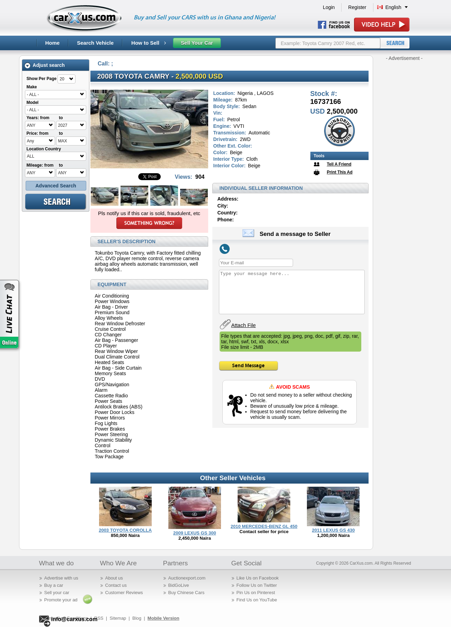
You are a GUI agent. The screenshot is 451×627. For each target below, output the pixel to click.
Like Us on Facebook (258, 578)
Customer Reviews (124, 592)
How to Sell (148, 43)
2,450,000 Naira (194, 538)
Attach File (243, 325)
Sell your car (56, 592)
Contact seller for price (264, 531)
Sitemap (117, 618)
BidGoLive (178, 585)
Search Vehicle (95, 43)
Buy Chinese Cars (186, 592)
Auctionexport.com (187, 578)
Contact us (116, 585)
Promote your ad (61, 599)
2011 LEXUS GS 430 (333, 530)
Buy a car (53, 585)
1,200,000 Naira (333, 535)
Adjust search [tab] (45, 65)
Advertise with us (61, 578)
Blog (136, 618)
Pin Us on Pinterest (256, 592)
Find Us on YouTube (257, 599)
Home (52, 43)
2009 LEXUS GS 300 (194, 533)
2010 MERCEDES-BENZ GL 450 (264, 526)
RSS (99, 618)
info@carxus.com (74, 619)
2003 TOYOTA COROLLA (125, 530)
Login (329, 7)
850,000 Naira (125, 535)
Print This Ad (339, 172)
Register (357, 7)
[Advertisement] (404, 166)
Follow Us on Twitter (257, 585)
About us (114, 578)
